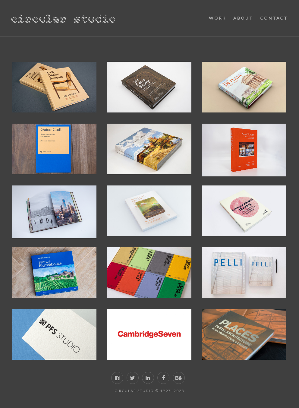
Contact (274, 18)
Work (217, 18)
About (243, 18)
